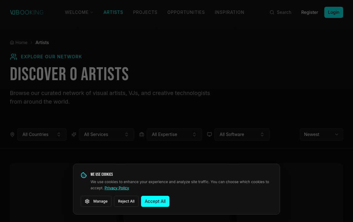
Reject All (126, 201)
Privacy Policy (117, 188)
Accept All (155, 201)
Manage (96, 201)
